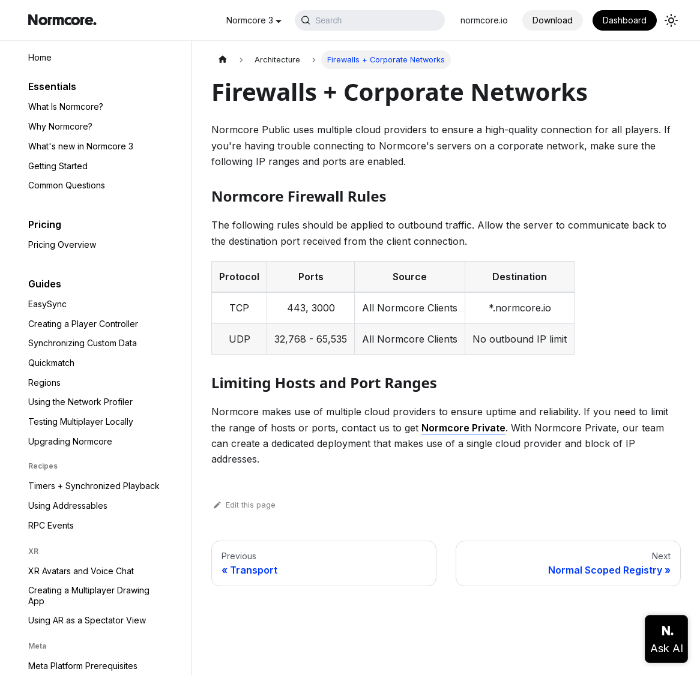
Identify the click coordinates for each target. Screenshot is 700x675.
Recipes (43, 465)
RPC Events (51, 525)
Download (553, 20)
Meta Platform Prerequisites (82, 666)
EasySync (47, 304)
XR (33, 551)
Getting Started (58, 166)
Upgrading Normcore (70, 441)
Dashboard (625, 20)
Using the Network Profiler (80, 402)
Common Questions (66, 185)
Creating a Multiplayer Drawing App (88, 595)
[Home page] (222, 59)
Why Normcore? (60, 126)
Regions (44, 382)
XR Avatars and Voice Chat (81, 571)
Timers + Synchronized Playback (94, 486)
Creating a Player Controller (83, 324)
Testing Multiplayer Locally (80, 421)
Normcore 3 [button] (249, 20)
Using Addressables (67, 505)
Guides (44, 284)
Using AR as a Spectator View (87, 620)
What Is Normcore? (65, 106)
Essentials (52, 86)
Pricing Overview (62, 244)
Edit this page (243, 504)
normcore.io (484, 20)
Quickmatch (51, 363)
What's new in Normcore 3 (80, 146)
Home (40, 57)
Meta (37, 645)
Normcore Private (463, 428)
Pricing (44, 224)
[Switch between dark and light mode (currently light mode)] (671, 20)
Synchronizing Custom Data (82, 343)
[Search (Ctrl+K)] (370, 20)
